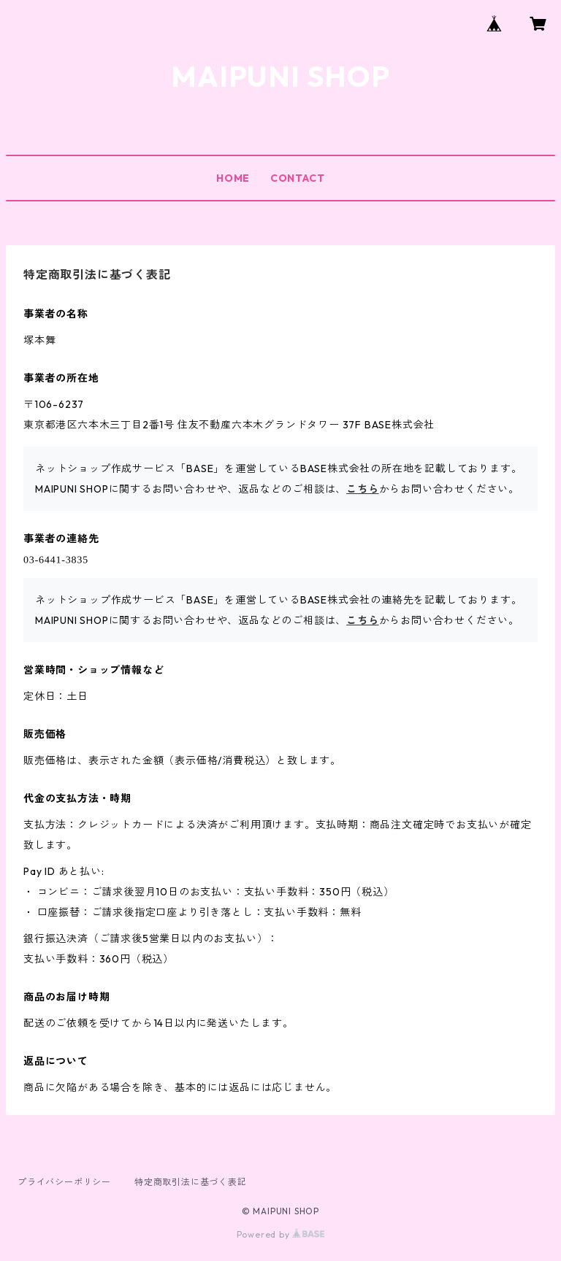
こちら (362, 488)
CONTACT (297, 178)
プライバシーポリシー (64, 1181)
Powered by (281, 1234)
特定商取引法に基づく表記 (190, 1181)
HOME (233, 178)
